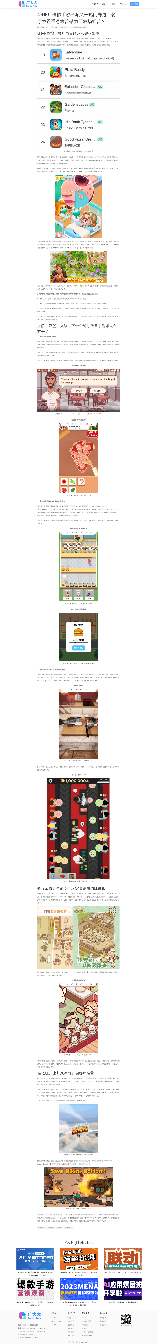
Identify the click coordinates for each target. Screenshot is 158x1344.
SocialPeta (54, 1325)
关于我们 (53, 1318)
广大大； (59, 1228)
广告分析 (95, 4)
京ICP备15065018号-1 (82, 1342)
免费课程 (70, 1325)
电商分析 (105, 4)
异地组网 (85, 1325)
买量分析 (70, 1328)
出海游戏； (51, 1228)
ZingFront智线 (55, 1321)
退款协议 (103, 1321)
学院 (69, 1318)
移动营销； (68, 1228)
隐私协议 (103, 1318)
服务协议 (103, 1325)
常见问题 (70, 1335)
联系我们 (122, 4)
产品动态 (70, 1332)
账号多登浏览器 (87, 1332)
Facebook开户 (87, 1335)
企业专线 (85, 1328)
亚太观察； (41, 1228)
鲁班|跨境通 (86, 1321)
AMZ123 (85, 1318)
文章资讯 (70, 1321)
